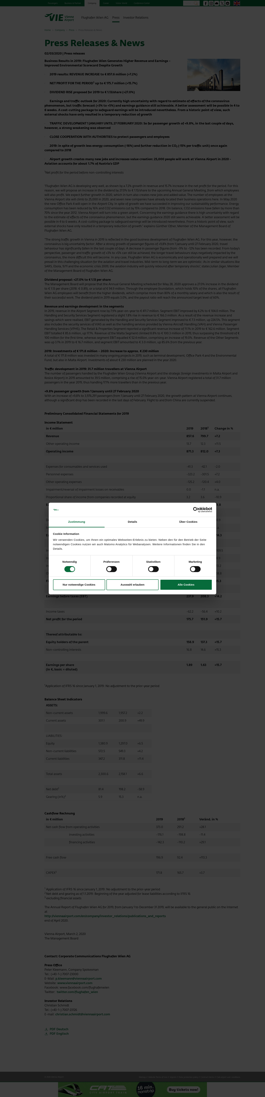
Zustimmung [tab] (76, 521)
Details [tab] (132, 521)
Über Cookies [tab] (188, 521)
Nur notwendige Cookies (79, 584)
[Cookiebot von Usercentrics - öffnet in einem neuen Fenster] (196, 510)
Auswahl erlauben (132, 584)
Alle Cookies (186, 584)
